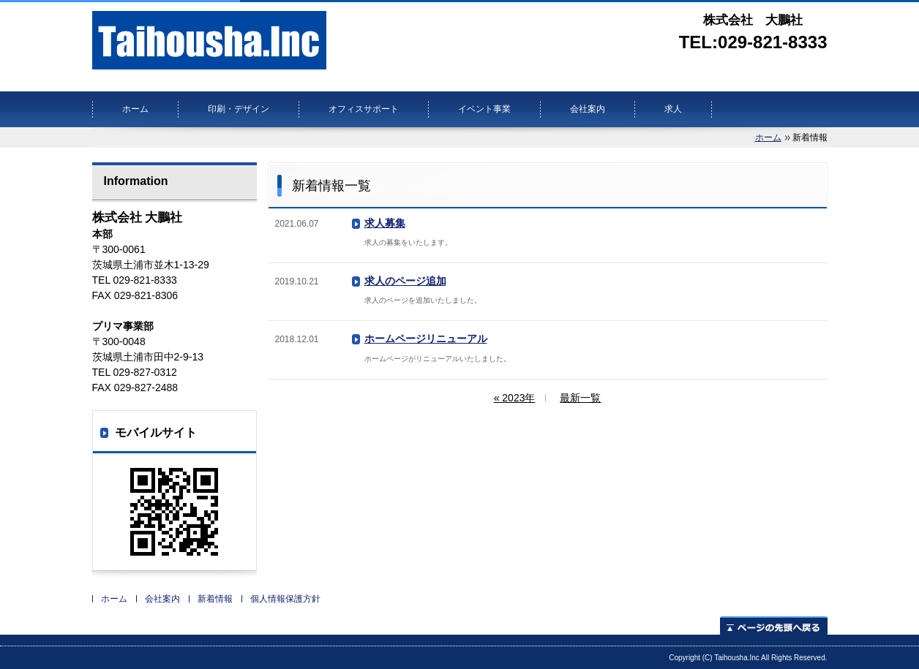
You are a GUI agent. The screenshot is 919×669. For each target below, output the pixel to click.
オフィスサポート (364, 109)
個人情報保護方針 (285, 599)
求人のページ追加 (405, 281)
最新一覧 (580, 398)
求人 (673, 109)
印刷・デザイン (238, 109)
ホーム (135, 109)
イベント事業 (484, 109)
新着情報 (215, 599)
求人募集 (384, 223)
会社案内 (587, 109)
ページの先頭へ (774, 625)
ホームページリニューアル (425, 338)
